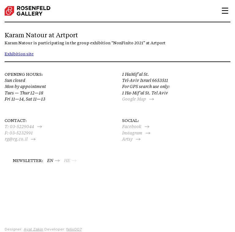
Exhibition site (19, 53)
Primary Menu (222, 10)
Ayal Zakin (33, 229)
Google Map (134, 99)
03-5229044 (22, 126)
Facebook (131, 126)
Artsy (127, 139)
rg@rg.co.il (16, 139)
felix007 (74, 229)
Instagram (132, 133)
